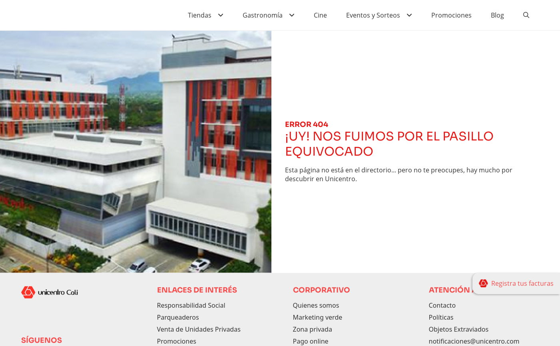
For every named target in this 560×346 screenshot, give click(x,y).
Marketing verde (318, 317)
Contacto (442, 305)
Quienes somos (316, 305)
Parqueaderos (178, 317)
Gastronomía (263, 15)
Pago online (311, 341)
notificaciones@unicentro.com (474, 341)
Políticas (441, 317)
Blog (497, 15)
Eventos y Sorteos (373, 15)
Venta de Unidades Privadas (199, 329)
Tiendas (199, 15)
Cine (320, 15)
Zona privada (312, 329)
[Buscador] (526, 15)
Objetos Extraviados (459, 329)
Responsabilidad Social (191, 305)
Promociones (451, 15)
